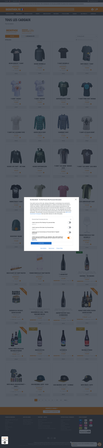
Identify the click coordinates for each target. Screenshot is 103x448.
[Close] (76, 199)
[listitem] (51, 219)
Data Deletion (43, 248)
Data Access (51, 248)
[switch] (69, 222)
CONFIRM (41, 243)
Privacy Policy (59, 248)
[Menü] (7, 437)
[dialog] (51, 224)
